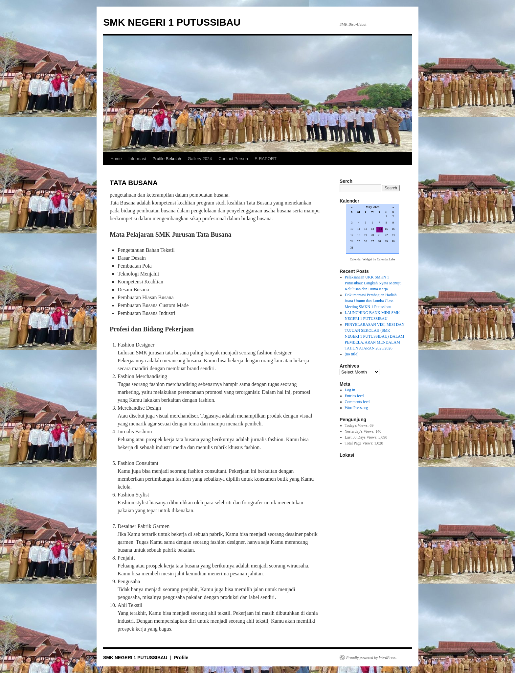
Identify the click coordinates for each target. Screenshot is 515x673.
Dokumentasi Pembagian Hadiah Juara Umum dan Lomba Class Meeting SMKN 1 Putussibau (371, 301)
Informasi (137, 158)
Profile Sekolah (166, 158)
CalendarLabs (386, 259)
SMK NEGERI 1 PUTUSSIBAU (171, 22)
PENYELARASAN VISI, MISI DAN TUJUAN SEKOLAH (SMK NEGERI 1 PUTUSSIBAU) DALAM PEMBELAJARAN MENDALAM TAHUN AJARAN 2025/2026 (375, 336)
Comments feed (357, 401)
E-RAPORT (266, 158)
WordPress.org (356, 407)
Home (116, 158)
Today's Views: (357, 425)
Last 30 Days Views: (361, 437)
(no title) (352, 354)
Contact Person (233, 158)
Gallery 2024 (200, 158)
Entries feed (354, 396)
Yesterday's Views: (360, 431)
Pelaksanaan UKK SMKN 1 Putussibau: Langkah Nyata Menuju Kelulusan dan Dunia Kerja (373, 283)
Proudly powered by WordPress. (371, 657)
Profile (181, 657)
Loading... (372, 229)
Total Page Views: (359, 443)
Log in (350, 390)
